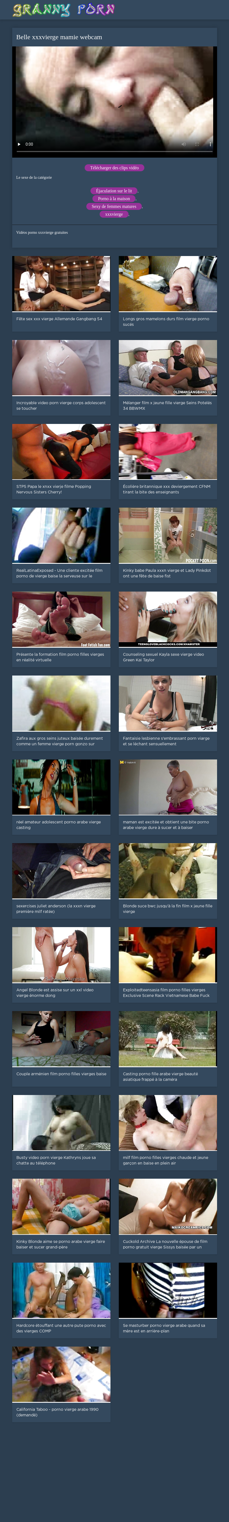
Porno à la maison (114, 198)
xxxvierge (114, 214)
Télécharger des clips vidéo (114, 167)
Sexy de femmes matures (114, 206)
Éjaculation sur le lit (114, 190)
